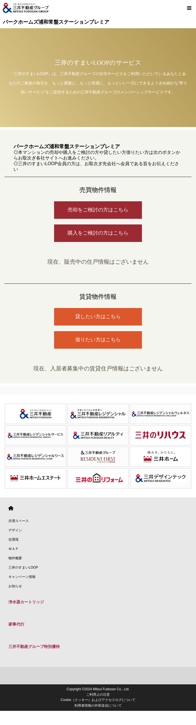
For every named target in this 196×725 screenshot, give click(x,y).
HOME (10, 508)
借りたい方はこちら (98, 339)
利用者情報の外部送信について (98, 705)
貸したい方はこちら (98, 316)
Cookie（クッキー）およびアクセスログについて (98, 700)
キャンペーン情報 (21, 577)
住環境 (13, 539)
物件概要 (15, 558)
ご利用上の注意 (98, 694)
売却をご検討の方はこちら (98, 210)
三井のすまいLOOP (23, 567)
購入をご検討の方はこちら (98, 233)
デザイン (15, 530)
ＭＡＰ (13, 549)
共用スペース (18, 521)
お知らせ (15, 586)
